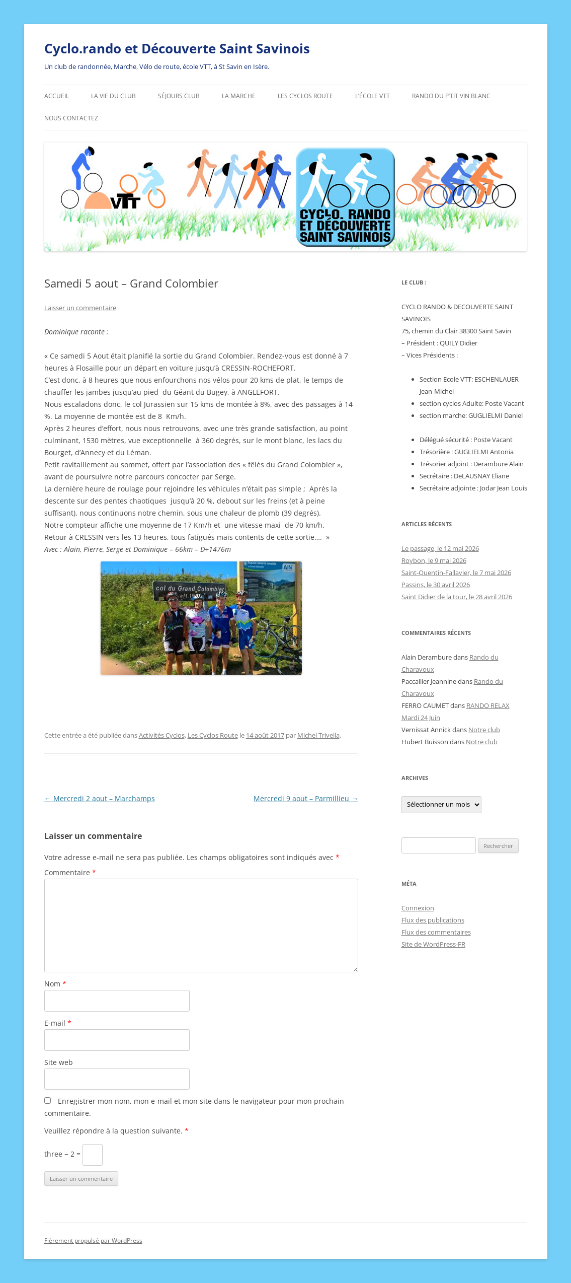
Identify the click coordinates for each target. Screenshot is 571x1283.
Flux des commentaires (436, 932)
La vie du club (113, 96)
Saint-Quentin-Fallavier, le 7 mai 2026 (456, 572)
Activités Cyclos (162, 735)
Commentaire (70, 872)
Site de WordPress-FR (433, 944)
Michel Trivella (318, 735)
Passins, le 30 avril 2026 (435, 584)
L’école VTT (372, 96)
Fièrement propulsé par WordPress (93, 1240)
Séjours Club (179, 96)
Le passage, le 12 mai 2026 (440, 548)
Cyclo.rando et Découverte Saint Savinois (177, 48)
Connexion (417, 907)
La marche (239, 96)
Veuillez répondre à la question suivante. (116, 1130)
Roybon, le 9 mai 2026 (433, 560)
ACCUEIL (56, 96)
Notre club (484, 729)
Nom (55, 983)
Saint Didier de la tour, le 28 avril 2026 (456, 596)
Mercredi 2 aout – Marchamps (99, 798)
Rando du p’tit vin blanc (451, 96)
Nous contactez (71, 118)
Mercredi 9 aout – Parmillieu (306, 798)
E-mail (57, 1023)
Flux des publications (432, 919)
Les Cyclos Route (305, 96)
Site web (58, 1062)
